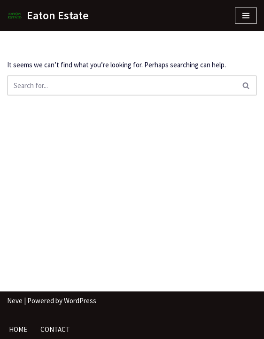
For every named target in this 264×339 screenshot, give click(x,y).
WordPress (80, 300)
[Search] (121, 85)
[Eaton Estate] (48, 15)
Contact (55, 329)
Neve (15, 300)
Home (18, 329)
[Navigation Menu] (246, 16)
